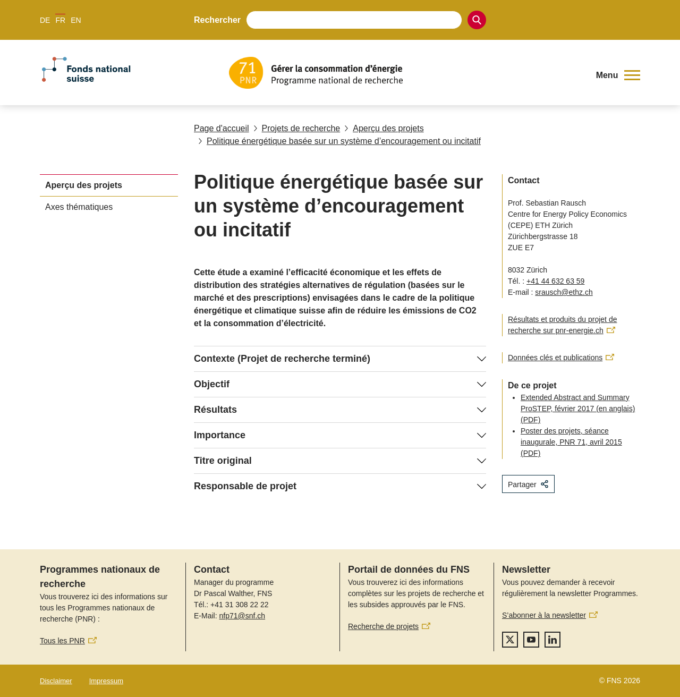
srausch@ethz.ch (563, 292)
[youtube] (531, 640)
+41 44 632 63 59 (555, 281)
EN (76, 20)
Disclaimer (56, 681)
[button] (618, 75)
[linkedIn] (552, 640)
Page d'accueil (221, 128)
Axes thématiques (79, 206)
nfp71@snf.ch (242, 615)
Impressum (106, 681)
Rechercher (217, 19)
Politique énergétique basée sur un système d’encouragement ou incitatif (339, 141)
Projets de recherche (297, 128)
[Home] (406, 73)
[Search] (477, 20)
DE (45, 20)
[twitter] (510, 640)
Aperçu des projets (383, 128)
